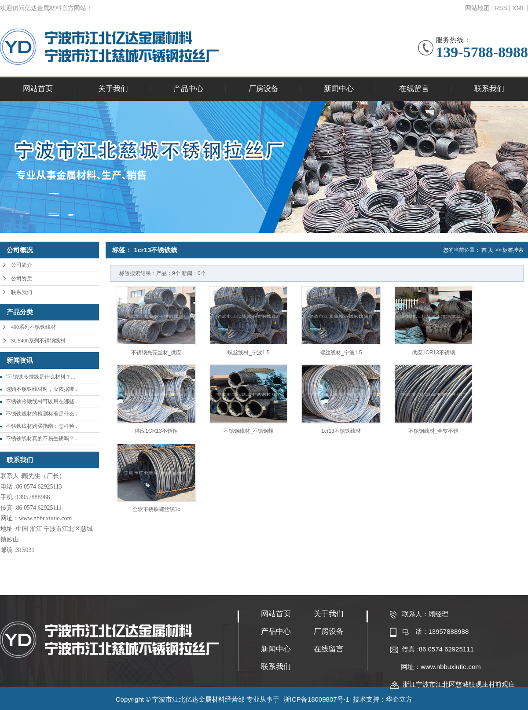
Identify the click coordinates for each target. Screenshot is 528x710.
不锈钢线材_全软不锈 (433, 431)
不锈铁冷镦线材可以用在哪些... (42, 401)
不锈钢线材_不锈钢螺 (249, 431)
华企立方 (399, 699)
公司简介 (21, 265)
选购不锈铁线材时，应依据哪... (42, 389)
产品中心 (188, 89)
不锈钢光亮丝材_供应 (156, 352)
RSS (501, 7)
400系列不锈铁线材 (33, 327)
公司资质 (21, 279)
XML (518, 7)
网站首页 (38, 89)
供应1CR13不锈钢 (433, 352)
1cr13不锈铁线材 (341, 431)
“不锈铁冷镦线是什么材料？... (40, 377)
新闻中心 (339, 89)
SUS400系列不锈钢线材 (38, 341)
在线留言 (414, 89)
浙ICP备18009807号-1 (316, 699)
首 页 (487, 250)
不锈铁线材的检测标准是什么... (42, 414)
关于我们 (113, 89)
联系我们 (489, 89)
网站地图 (477, 7)
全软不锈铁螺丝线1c (156, 509)
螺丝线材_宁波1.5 (248, 352)
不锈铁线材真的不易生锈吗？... (42, 438)
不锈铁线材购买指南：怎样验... (42, 426)
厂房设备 (264, 89)
